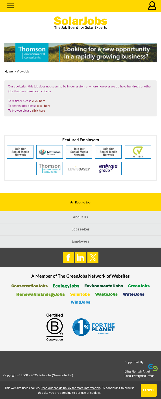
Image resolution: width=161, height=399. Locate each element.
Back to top (83, 202)
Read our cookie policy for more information (70, 388)
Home (8, 71)
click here (38, 101)
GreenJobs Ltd (62, 375)
